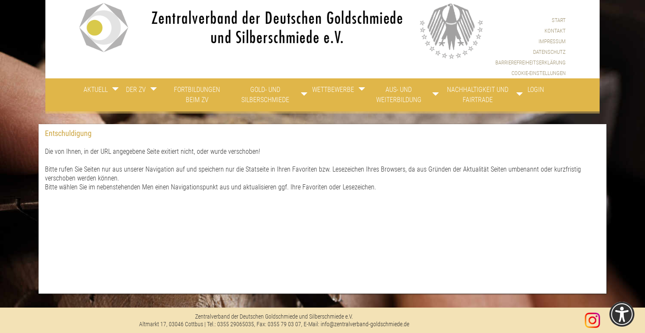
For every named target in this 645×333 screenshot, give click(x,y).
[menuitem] (530, 73)
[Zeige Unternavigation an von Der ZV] (154, 91)
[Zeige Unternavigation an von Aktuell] (115, 91)
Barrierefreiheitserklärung (530, 62)
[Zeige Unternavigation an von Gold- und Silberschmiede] (298, 96)
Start (559, 20)
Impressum (552, 41)
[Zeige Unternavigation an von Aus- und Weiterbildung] (433, 96)
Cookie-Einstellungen (538, 73)
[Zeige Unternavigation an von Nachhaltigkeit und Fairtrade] (515, 96)
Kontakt (555, 31)
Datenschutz (549, 52)
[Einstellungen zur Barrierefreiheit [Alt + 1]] (621, 314)
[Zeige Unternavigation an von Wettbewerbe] (359, 91)
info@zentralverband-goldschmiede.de (365, 324)
